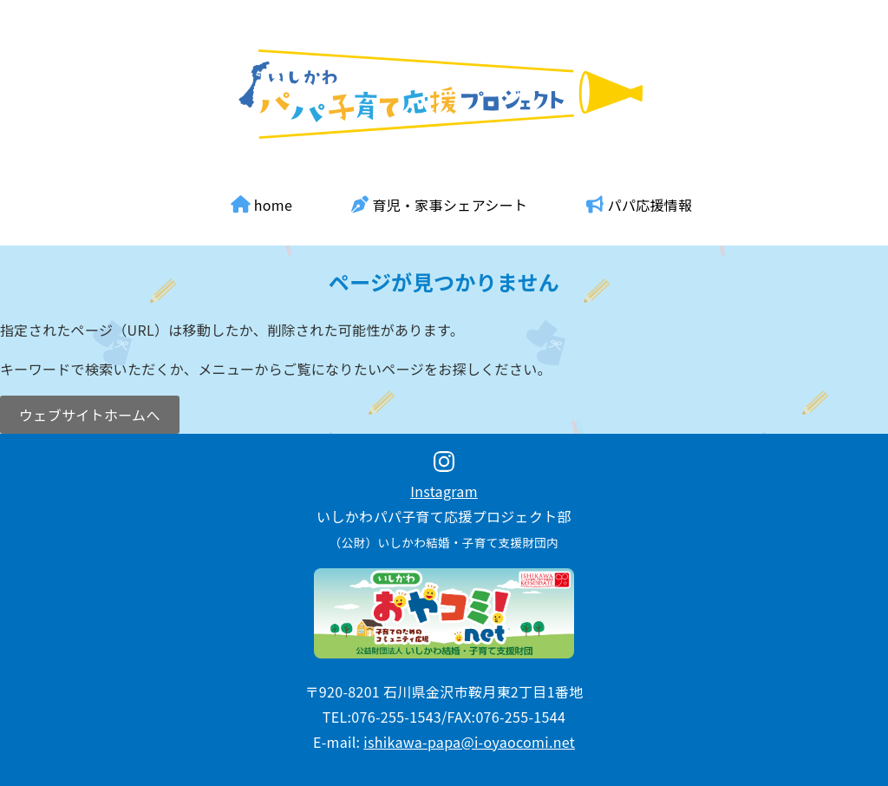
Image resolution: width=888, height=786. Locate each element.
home (262, 204)
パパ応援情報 (639, 204)
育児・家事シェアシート (439, 204)
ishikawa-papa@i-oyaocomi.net (469, 741)
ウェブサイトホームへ (89, 414)
